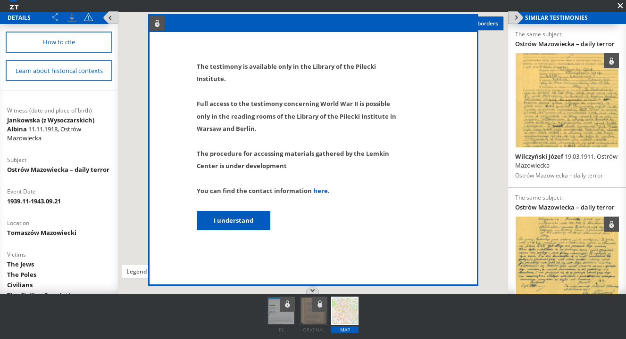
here (320, 190)
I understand (233, 220)
